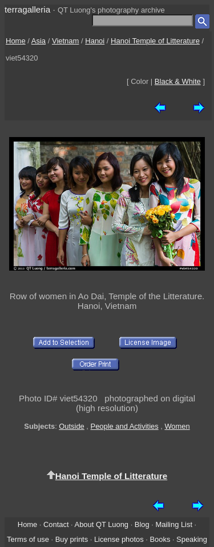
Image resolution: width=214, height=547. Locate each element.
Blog (142, 524)
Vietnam (65, 41)
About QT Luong (101, 524)
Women (176, 426)
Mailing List (173, 524)
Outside (71, 426)
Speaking (191, 539)
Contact (55, 524)
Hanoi (94, 41)
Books (160, 539)
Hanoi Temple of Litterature (155, 41)
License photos (119, 539)
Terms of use (28, 539)
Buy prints (71, 539)
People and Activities (125, 426)
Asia (38, 41)
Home (16, 41)
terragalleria (27, 9)
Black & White (178, 81)
